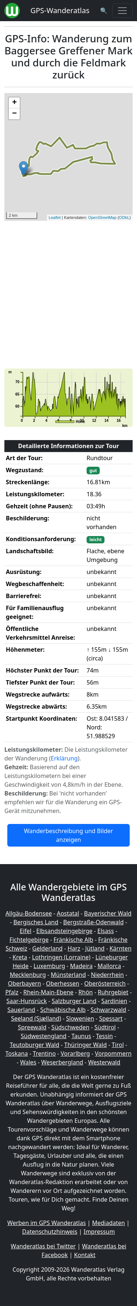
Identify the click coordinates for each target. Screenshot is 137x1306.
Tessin (104, 1036)
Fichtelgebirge (29, 940)
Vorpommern (113, 1053)
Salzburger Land (74, 1001)
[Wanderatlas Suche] (103, 10)
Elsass (106, 931)
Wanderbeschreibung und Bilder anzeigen (68, 835)
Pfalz (11, 992)
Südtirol (105, 1027)
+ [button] (14, 102)
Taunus (81, 1036)
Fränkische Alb (73, 940)
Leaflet (55, 217)
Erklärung (64, 758)
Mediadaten (108, 1223)
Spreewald (32, 1027)
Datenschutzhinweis (49, 1232)
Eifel (25, 931)
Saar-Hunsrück (26, 1001)
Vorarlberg (75, 1053)
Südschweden (71, 1027)
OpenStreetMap (102, 217)
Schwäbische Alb (62, 1010)
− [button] (14, 113)
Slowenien (80, 1018)
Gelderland (47, 948)
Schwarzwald (108, 1010)
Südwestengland (43, 1036)
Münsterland (68, 975)
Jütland (94, 948)
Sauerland (21, 1010)
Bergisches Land (36, 922)
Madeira (81, 966)
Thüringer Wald (85, 1045)
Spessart (110, 1018)
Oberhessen (62, 983)
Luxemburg (49, 966)
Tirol (118, 1045)
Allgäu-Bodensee (28, 913)
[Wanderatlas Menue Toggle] (122, 10)
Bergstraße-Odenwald (93, 922)
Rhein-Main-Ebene (48, 992)
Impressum (99, 1232)
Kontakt (85, 1255)
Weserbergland (62, 1062)
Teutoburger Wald (34, 1045)
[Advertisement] (68, 294)
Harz (74, 948)
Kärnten (121, 948)
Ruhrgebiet (113, 992)
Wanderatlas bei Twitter (43, 1246)
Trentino (44, 1053)
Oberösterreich (104, 983)
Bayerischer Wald (108, 913)
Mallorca (109, 966)
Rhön (86, 992)
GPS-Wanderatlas (60, 10)
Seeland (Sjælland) (36, 1018)
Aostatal (68, 913)
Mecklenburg (28, 975)
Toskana (16, 1053)
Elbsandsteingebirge (64, 931)
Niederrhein (107, 975)
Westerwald (104, 1062)
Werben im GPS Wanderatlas (46, 1223)
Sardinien (114, 1001)
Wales (28, 1062)
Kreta (19, 957)
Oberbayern (24, 983)
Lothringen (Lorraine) (61, 957)
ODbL (124, 217)
